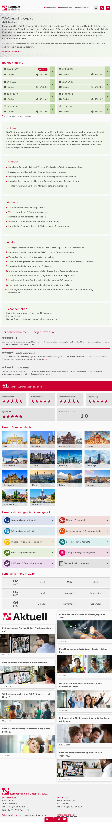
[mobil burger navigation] (96, 8)
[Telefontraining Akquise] (102, 8)
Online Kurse (50, 8)
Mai (69, 582)
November (69, 604)
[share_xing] (47, 819)
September (96, 593)
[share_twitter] (59, 819)
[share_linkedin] (64, 819)
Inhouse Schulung (82, 8)
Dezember (96, 604)
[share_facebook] (53, 819)
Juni (96, 582)
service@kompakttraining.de (33, 815)
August (69, 593)
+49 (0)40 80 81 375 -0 (17, 806)
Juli (42, 593)
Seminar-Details (10, 51)
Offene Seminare (65, 8)
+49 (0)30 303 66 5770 (72, 806)
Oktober (42, 604)
